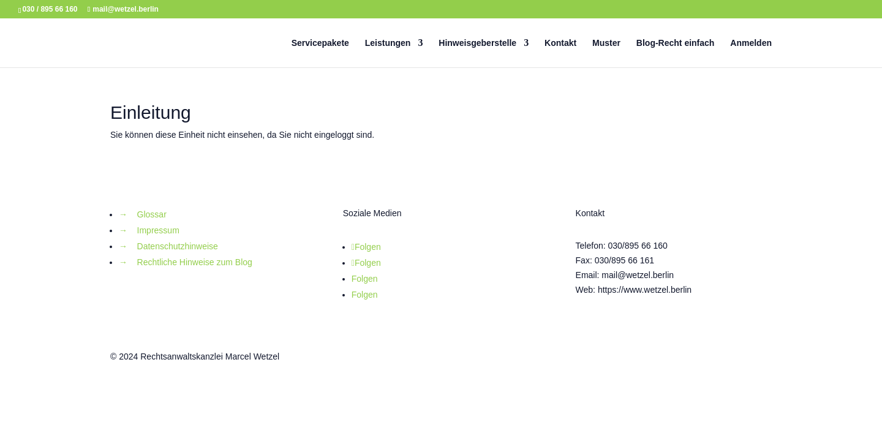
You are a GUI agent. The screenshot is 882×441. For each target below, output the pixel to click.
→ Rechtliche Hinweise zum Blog (185, 262)
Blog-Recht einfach (675, 43)
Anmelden (751, 43)
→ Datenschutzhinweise (168, 246)
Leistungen (388, 43)
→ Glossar (143, 214)
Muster (606, 43)
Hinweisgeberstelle (477, 43)
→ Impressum (149, 230)
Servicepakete (320, 43)
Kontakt (560, 43)
